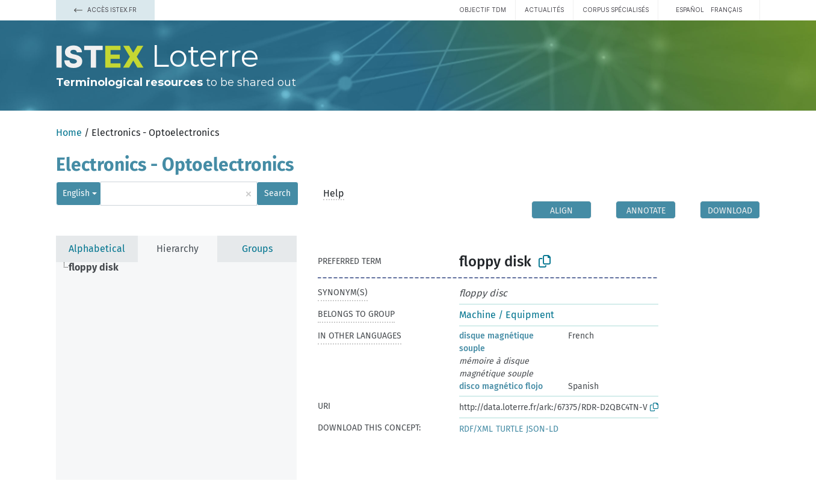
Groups (257, 248)
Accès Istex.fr (105, 9)
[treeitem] (98, 267)
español (690, 9)
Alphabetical (97, 248)
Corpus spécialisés (616, 9)
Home (69, 132)
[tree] (176, 371)
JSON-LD (542, 429)
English (76, 193)
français (726, 9)
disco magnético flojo (501, 386)
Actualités (544, 9)
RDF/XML (476, 429)
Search (277, 193)
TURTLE (509, 429)
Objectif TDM (482, 9)
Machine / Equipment (506, 314)
